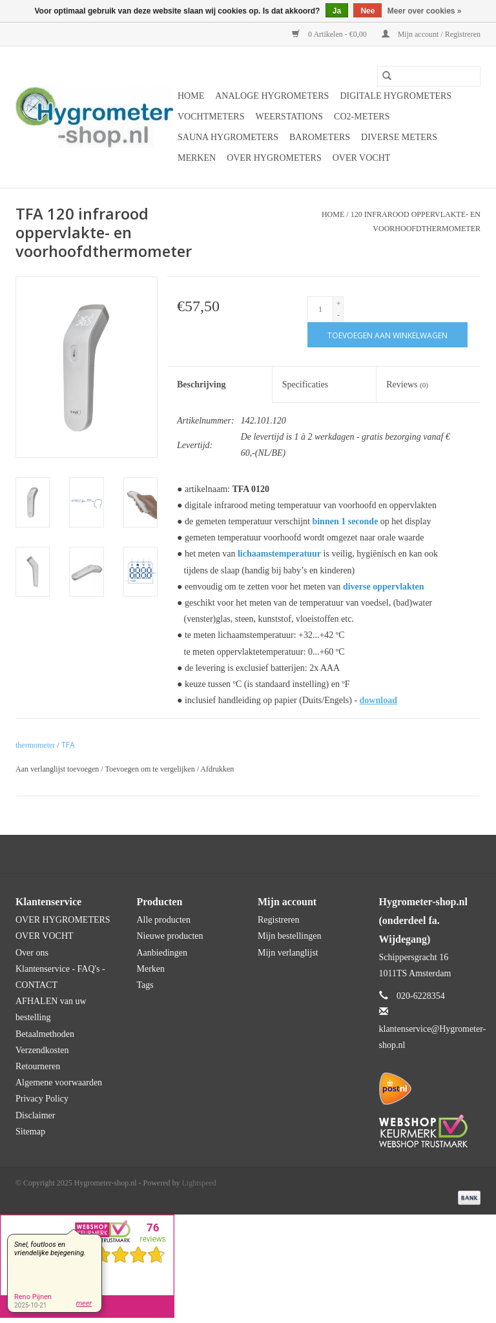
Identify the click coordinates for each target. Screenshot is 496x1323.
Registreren (279, 920)
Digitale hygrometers (395, 96)
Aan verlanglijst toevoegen (58, 769)
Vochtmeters (211, 116)
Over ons (32, 953)
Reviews (407, 384)
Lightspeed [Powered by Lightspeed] (199, 1182)
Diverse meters (399, 137)
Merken (197, 158)
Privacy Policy (42, 1098)
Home (191, 96)
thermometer (35, 745)
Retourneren (38, 1066)
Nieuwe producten (170, 936)
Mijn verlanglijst (288, 953)
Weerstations (289, 116)
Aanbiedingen (162, 953)
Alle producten (164, 920)
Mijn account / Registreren (431, 34)
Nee (367, 10)
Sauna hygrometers (228, 137)
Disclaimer (35, 1115)
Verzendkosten (42, 1050)
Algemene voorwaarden (59, 1082)
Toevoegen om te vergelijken (150, 769)
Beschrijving (201, 384)
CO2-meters (361, 116)
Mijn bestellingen (289, 936)
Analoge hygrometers (272, 96)
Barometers (319, 137)
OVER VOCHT (362, 158)
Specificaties (305, 384)
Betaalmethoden (45, 1034)
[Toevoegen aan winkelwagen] (387, 334)
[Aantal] (320, 309)
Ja (337, 10)
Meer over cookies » (425, 10)
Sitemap (30, 1131)
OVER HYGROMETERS (274, 158)
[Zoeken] (428, 76)
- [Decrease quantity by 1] (338, 315)
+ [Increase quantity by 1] (338, 303)
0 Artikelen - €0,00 (330, 34)
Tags (145, 985)
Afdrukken (217, 769)
